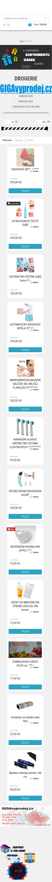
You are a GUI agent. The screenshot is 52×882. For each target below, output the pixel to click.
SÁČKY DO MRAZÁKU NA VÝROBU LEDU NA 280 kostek (25, 606)
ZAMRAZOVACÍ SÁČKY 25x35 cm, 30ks (25, 663)
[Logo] (26, 8)
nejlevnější (19, 140)
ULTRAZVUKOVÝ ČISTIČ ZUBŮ (25, 223)
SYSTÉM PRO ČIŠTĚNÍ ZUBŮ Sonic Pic (25, 278)
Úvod (21, 41)
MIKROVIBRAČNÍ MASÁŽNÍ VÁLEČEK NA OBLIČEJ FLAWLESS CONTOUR (25, 383)
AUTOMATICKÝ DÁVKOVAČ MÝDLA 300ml (25, 326)
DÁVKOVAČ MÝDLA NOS (25, 169)
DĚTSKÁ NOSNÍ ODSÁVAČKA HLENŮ (25, 493)
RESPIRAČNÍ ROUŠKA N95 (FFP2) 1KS (25, 548)
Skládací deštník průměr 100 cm (25, 774)
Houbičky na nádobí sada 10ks (25, 719)
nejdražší (29, 140)
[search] (45, 18)
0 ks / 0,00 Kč (40, 24)
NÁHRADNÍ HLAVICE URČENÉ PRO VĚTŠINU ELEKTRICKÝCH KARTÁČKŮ (25, 443)
